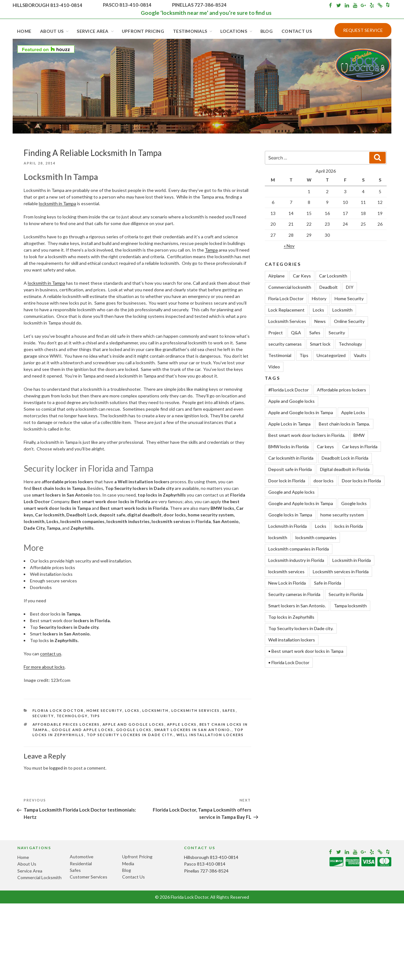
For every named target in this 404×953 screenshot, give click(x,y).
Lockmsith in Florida (287, 526)
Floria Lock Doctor (58, 710)
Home (24, 31)
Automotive (81, 856)
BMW (359, 435)
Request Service (363, 30)
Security (43, 716)
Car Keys (302, 275)
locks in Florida (349, 526)
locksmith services (286, 571)
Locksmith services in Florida (341, 571)
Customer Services (88, 876)
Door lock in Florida (286, 480)
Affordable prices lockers (66, 724)
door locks (323, 480)
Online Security (349, 321)
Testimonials (193, 31)
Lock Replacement (286, 310)
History (319, 298)
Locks (132, 710)
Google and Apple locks (83, 730)
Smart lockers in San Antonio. (193, 730)
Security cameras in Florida (294, 594)
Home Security (104, 710)
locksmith (277, 537)
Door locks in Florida (361, 480)
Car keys (325, 446)
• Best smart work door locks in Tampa (305, 651)
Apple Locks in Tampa (289, 423)
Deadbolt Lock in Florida (345, 458)
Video (274, 366)
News (320, 321)
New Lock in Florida (287, 583)
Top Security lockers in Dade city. (130, 735)
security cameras (285, 344)
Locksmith (155, 710)
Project (275, 332)
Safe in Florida (327, 583)
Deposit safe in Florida (290, 469)
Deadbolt (328, 287)
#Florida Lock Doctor (288, 389)
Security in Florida (346, 594)
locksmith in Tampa (57, 203)
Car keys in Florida (359, 446)
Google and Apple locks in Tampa (300, 503)
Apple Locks (182, 724)
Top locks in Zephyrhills (291, 617)
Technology (72, 716)
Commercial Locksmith (39, 877)
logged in (58, 768)
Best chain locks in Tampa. (344, 423)
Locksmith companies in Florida (298, 548)
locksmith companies (315, 537)
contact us (50, 653)
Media (128, 863)
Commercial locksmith (289, 287)
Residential (81, 863)
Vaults (360, 355)
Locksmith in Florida (351, 560)
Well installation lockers (210, 735)
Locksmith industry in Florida (296, 560)
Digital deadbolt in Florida (345, 469)
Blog (266, 31)
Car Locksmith (333, 275)
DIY (350, 287)
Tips (95, 716)
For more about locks (44, 667)
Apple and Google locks (133, 724)
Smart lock (320, 344)
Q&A (296, 332)
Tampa (211, 250)
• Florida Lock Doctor (288, 662)
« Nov (289, 245)
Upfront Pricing (143, 31)
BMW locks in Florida (288, 446)
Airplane (276, 275)
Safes (229, 710)
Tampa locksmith (350, 605)
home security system (342, 514)
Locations (236, 31)
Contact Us (297, 31)
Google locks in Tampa (290, 514)
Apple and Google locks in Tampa (300, 412)
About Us (54, 31)
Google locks (134, 730)
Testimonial (279, 355)
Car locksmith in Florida (290, 458)
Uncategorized (331, 355)
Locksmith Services (195, 710)
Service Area (95, 31)
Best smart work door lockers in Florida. (306, 435)
